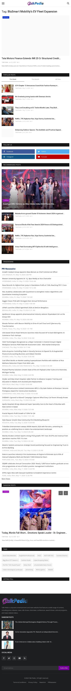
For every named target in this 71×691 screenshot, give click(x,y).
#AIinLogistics (40, 570)
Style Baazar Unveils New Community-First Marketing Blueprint (25, 420)
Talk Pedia (5, 62)
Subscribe (64, 668)
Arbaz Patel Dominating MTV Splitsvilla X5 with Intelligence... (37, 247)
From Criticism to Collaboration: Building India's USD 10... (34, 642)
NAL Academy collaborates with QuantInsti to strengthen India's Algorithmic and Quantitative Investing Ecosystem (32, 293)
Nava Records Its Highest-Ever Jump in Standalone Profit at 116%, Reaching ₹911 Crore (34, 285)
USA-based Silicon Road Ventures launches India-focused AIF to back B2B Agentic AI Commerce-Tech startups (33, 334)
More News (6, 479)
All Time (58, 79)
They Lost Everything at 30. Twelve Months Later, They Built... (36, 108)
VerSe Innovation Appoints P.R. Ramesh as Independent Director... (37, 632)
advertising (29, 570)
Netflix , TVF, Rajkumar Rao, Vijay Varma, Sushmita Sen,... (35, 119)
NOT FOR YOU (48, 556)
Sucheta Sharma (62, 556)
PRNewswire (52, 682)
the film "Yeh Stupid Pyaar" (12, 565)
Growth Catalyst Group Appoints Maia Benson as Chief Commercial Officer (30, 272)
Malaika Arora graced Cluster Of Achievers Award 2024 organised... (39, 213)
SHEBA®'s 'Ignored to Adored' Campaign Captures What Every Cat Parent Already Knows (35, 397)
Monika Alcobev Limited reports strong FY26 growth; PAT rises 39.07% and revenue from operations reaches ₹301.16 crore (35, 437)
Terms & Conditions (19, 682)
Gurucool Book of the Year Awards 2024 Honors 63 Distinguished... (39, 224)
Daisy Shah (27, 565)
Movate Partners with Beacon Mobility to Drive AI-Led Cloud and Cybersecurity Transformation (31, 324)
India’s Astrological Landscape (12, 570)
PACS (39, 556)
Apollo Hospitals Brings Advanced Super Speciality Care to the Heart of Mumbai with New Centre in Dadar (33, 405)
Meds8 (50, 570)
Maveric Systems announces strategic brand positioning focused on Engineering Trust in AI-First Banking (35, 446)
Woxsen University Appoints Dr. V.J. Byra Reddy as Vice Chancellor (26, 278)
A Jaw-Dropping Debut (41, 560)
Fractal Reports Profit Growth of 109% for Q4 (18, 413)
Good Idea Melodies (9, 556)
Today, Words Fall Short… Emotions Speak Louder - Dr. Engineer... (34, 532)
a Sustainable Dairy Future (42, 565)
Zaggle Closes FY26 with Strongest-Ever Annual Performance (24, 301)
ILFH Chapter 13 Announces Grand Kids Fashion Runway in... (37, 85)
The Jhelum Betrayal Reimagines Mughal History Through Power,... (37, 622)
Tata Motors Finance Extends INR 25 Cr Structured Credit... (31, 58)
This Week (13, 79)
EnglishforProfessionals (26, 556)
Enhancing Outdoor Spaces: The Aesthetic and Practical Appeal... (38, 130)
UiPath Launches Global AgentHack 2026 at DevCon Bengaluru (25, 308)
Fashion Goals (26, 560)
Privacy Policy (32, 682)
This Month (35, 79)
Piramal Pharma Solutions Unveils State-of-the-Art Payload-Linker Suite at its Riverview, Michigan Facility (34, 371)
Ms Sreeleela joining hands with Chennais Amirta (33, 97)
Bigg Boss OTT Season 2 (10, 560)
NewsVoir (42, 682)
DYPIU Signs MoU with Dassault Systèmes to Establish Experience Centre (29, 473)
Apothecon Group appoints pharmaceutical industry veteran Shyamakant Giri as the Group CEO (33, 315)
